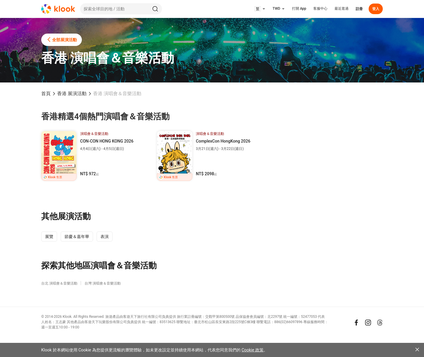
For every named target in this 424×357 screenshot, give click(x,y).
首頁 (46, 93)
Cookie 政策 (252, 350)
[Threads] (380, 322)
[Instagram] (368, 322)
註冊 (359, 9)
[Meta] (356, 322)
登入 (375, 9)
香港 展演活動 (72, 93)
